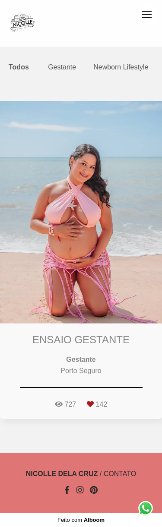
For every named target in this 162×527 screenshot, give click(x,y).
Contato (120, 474)
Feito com (81, 520)
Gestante (62, 67)
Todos (19, 67)
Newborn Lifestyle (120, 67)
